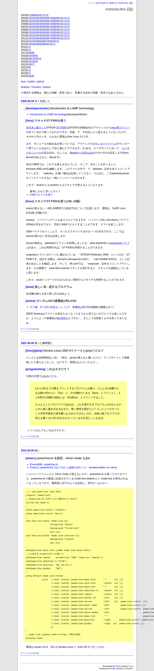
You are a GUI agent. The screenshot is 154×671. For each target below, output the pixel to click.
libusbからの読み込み (82, 152)
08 (32, 15)
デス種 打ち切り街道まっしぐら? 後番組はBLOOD (61, 307)
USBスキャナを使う (41, 194)
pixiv (23, 81)
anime (30, 300)
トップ (91, 3)
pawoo (47, 87)
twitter (31, 81)
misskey (36, 87)
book (29, 286)
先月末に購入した (36, 127)
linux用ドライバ (120, 127)
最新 (112, 3)
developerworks (37, 108)
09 (35, 15)
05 (42, 18)
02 (32, 18)
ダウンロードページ (104, 143)
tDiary (118, 666)
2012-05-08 (27, 450)
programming (35, 369)
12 (46, 15)
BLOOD (61, 318)
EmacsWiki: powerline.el (44, 464)
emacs (30, 458)
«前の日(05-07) (102, 3)
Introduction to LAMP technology (48, 114)
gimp (38, 350)
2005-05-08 (27, 101)
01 (28, 18)
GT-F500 (61, 127)
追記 (131, 3)
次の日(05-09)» (121, 3)
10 (39, 15)
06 (46, 18)
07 (28, 15)
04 (39, 18)
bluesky (25, 87)
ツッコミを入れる (29, 329)
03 (35, 18)
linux (29, 120)
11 (42, 15)
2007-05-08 (27, 343)
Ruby (113, 668)
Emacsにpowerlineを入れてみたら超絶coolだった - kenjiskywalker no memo (73, 467)
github (40, 81)
